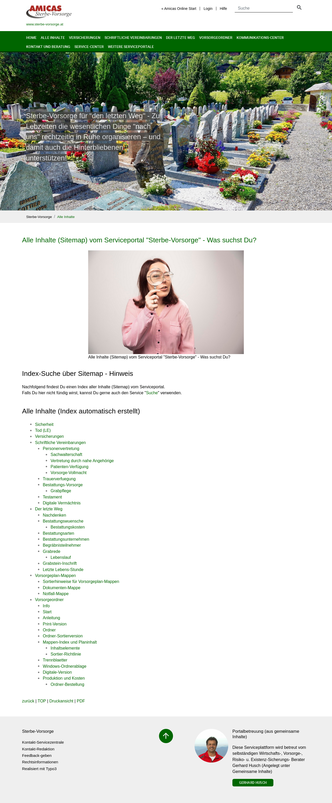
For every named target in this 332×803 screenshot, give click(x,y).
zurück (28, 701)
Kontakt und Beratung (48, 46)
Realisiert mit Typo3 (39, 768)
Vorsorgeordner (215, 37)
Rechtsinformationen (40, 762)
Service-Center (89, 46)
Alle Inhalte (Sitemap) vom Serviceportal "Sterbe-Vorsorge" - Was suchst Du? (139, 240)
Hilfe (223, 8)
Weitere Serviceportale (131, 46)
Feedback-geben (37, 755)
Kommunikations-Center (260, 37)
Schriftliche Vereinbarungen (133, 37)
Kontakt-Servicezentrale (43, 742)
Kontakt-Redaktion (38, 749)
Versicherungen (84, 37)
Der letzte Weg (180, 37)
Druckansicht (61, 701)
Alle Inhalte (53, 37)
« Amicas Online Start (178, 8)
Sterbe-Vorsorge (39, 217)
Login (208, 8)
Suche (152, 393)
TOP (42, 701)
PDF (81, 701)
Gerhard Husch (253, 782)
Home (31, 37)
